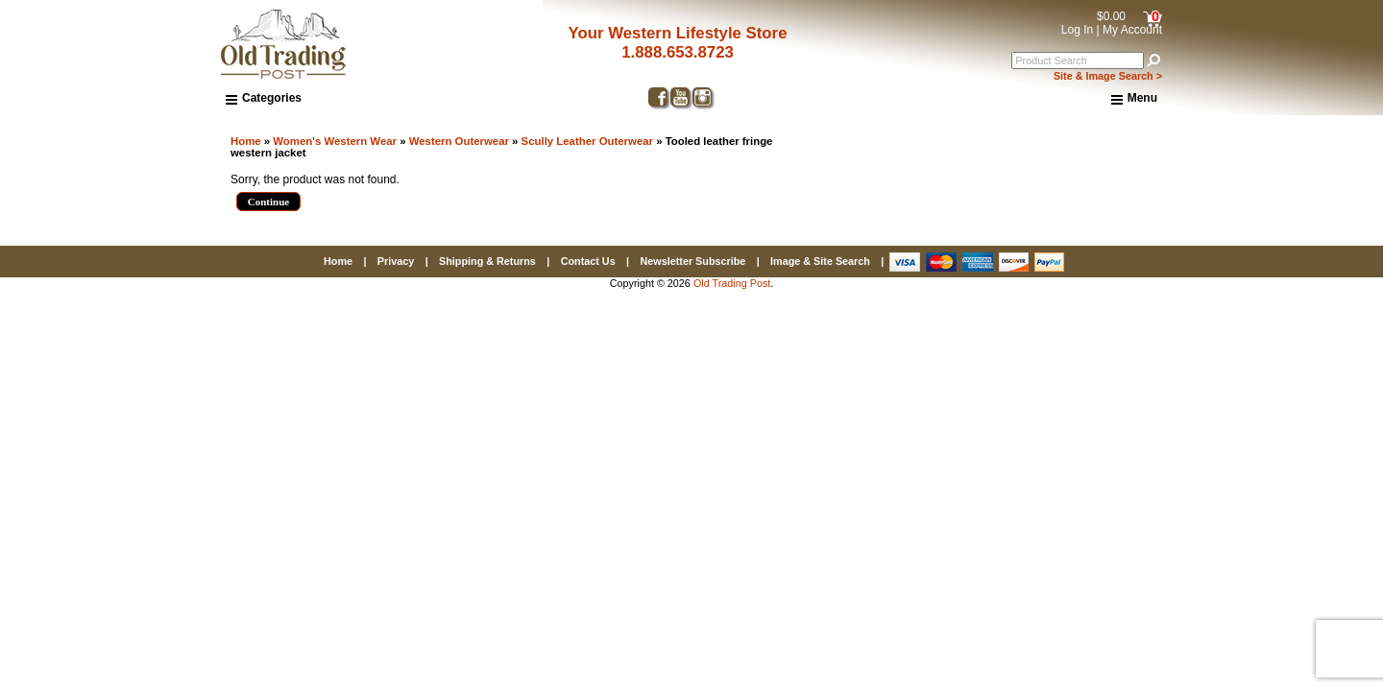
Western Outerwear (459, 141)
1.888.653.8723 (677, 52)
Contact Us (588, 261)
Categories (264, 98)
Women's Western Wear (335, 141)
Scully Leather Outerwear (587, 141)
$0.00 (1111, 16)
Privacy (395, 261)
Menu (1134, 99)
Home (245, 141)
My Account (1132, 29)
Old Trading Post (731, 283)
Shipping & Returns (487, 261)
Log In (1077, 29)
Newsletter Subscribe (692, 261)
